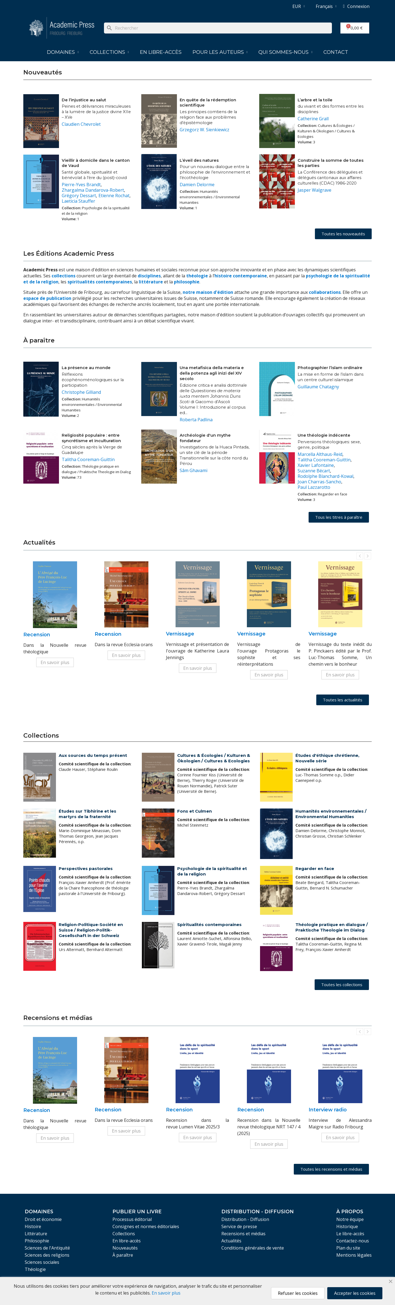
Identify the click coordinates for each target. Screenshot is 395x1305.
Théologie (35, 1269)
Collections (109, 52)
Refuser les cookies (298, 1293)
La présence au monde (86, 367)
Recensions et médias (243, 1233)
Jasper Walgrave (314, 190)
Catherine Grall (313, 119)
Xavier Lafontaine (316, 465)
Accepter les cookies (355, 1293)
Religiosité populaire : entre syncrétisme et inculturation (91, 438)
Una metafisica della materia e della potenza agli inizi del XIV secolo (212, 373)
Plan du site (348, 1248)
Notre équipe (350, 1219)
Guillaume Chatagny (318, 387)
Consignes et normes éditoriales (145, 1226)
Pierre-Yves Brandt (81, 185)
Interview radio (328, 1110)
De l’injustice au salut (84, 99)
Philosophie (37, 1240)
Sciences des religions (47, 1255)
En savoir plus (55, 662)
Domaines (63, 52)
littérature (151, 282)
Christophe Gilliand (81, 392)
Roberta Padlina (196, 420)
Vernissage (180, 634)
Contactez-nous (352, 1240)
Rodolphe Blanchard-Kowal (325, 476)
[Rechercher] (218, 28)
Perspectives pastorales (86, 868)
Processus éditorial (132, 1219)
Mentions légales (354, 1255)
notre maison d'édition (208, 292)
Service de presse (239, 1226)
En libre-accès (161, 52)
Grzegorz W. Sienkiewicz (204, 130)
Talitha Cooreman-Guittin (88, 459)
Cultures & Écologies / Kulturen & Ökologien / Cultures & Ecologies (213, 758)
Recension (36, 635)
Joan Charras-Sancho (319, 482)
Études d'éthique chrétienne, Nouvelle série (327, 758)
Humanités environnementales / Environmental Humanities (330, 813)
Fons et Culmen (194, 811)
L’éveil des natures (199, 160)
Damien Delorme (197, 185)
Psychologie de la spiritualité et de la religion (212, 871)
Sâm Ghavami (193, 470)
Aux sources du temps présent (93, 755)
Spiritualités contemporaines (209, 924)
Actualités (231, 1240)
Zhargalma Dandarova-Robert (93, 190)
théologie (197, 276)
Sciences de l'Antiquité (47, 1248)
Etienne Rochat (113, 196)
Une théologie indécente (324, 435)
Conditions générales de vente (252, 1248)
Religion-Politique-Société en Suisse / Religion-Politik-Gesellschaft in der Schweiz (91, 930)
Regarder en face (314, 868)
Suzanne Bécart (314, 471)
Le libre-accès (350, 1233)
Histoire (33, 1226)
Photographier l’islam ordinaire (330, 367)
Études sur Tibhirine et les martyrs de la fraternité (87, 813)
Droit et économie (43, 1219)
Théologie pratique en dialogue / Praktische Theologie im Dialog (331, 927)
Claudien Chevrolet (81, 124)
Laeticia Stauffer (78, 201)
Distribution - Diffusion (245, 1219)
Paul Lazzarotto (314, 487)
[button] (343, 233)
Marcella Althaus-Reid (320, 454)
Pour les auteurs (220, 52)
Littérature (36, 1233)
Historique (347, 1226)
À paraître (122, 1255)
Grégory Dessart (79, 196)
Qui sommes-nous (285, 52)
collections (63, 276)
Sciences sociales (42, 1262)
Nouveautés (125, 1248)
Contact (335, 52)
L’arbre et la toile (315, 99)
